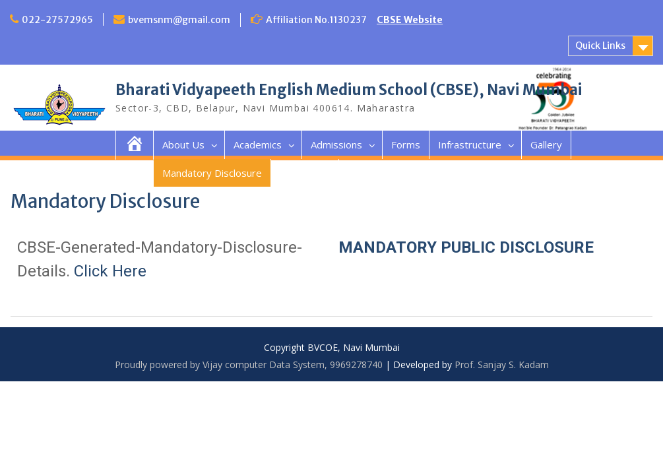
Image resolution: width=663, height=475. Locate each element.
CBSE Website (410, 20)
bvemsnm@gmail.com (179, 20)
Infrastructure (469, 144)
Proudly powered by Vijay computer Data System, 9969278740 (249, 364)
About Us (183, 144)
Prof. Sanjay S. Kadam (502, 364)
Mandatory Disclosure (212, 172)
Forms (405, 144)
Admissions (336, 144)
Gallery (546, 144)
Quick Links (600, 45)
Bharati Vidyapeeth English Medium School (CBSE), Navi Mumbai (349, 89)
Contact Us (305, 172)
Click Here (110, 271)
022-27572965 (57, 20)
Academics (258, 144)
